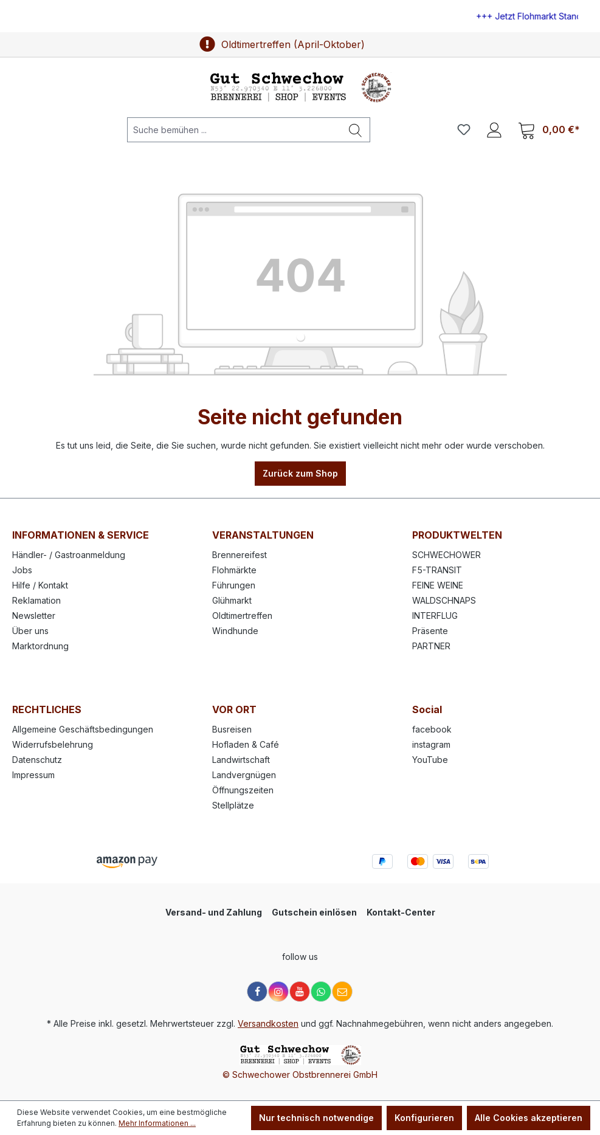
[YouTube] (299, 991)
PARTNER (431, 646)
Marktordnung (40, 646)
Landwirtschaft (241, 759)
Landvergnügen (244, 775)
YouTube (430, 759)
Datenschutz (37, 759)
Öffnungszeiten (243, 790)
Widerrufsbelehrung (52, 744)
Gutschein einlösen (314, 912)
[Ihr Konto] (494, 129)
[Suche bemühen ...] (234, 129)
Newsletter (33, 615)
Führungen (233, 585)
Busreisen (232, 729)
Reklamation (36, 600)
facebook (432, 729)
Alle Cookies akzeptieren (528, 1118)
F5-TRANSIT (437, 570)
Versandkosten (268, 1023)
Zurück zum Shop (300, 473)
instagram (431, 744)
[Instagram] (278, 991)
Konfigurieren (424, 1118)
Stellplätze (233, 805)
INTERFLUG (435, 615)
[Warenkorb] (549, 129)
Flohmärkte (234, 570)
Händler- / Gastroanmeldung (68, 555)
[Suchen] (355, 129)
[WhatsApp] (321, 991)
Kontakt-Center (401, 912)
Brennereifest (239, 555)
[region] (300, 16)
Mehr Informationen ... (157, 1123)
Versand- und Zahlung (213, 912)
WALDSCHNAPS (444, 600)
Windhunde (235, 631)
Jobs (22, 570)
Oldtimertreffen (242, 615)
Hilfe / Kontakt (40, 585)
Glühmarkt (232, 600)
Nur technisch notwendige (316, 1118)
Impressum (33, 775)
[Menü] (29, 129)
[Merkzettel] (463, 129)
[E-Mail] (342, 991)
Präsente (430, 631)
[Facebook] (257, 991)
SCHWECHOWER (446, 555)
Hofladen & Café (245, 744)
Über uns (30, 631)
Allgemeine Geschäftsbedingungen (82, 729)
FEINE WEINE (437, 585)
